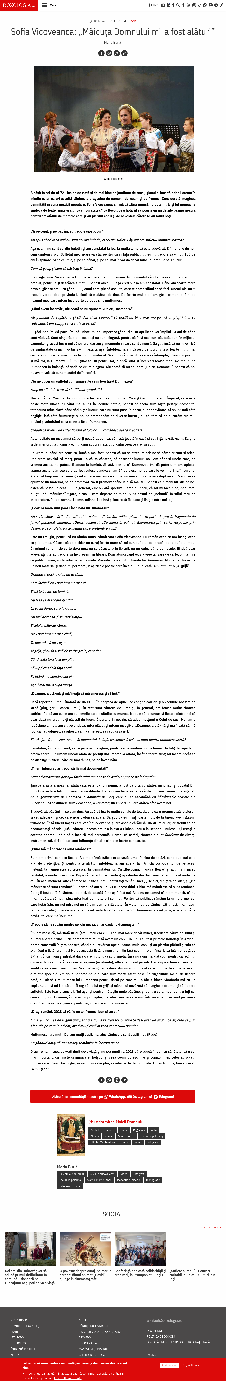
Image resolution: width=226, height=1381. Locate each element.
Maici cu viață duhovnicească (100, 1332)
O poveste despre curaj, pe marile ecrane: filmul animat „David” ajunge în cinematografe (85, 1275)
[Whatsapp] (109, 53)
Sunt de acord (170, 1365)
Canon (124, 1130)
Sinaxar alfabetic (91, 1343)
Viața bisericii (21, 1320)
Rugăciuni (139, 1130)
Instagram (140, 1096)
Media (15, 1355)
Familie (16, 1332)
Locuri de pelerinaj (152, 1136)
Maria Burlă (112, 42)
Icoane (108, 1136)
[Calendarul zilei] (168, 5)
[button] (49, 5)
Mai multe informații (68, 1378)
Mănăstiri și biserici (128, 1180)
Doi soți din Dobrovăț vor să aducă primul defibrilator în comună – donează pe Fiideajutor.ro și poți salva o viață (30, 1277)
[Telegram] (216, 5)
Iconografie (153, 1180)
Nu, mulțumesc (192, 1365)
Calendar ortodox (92, 1355)
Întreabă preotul (23, 1349)
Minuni (95, 1136)
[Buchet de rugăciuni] (173, 5)
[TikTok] (199, 5)
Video (138, 1142)
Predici (125, 1142)
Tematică (85, 1337)
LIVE (155, 5)
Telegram (166, 1096)
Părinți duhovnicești (94, 1326)
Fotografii (153, 1142)
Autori (84, 1320)
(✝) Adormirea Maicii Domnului (116, 1121)
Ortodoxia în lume (70, 1186)
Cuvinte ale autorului (72, 1174)
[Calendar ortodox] (163, 5)
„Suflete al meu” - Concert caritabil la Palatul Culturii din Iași (192, 1275)
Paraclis (109, 1130)
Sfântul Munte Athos (103, 1142)
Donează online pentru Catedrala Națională (178, 1342)
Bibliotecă (18, 1343)
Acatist (95, 1130)
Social (133, 20)
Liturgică (18, 1337)
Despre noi (154, 1331)
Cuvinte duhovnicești (102, 1174)
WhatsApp (117, 1096)
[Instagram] (194, 5)
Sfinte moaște (126, 1136)
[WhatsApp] (205, 5)
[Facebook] (183, 5)
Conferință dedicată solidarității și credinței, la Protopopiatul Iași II (140, 1273)
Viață (153, 1130)
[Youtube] (188, 5)
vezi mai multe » (211, 1227)
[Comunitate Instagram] (210, 5)
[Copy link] (124, 53)
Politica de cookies (161, 1336)
